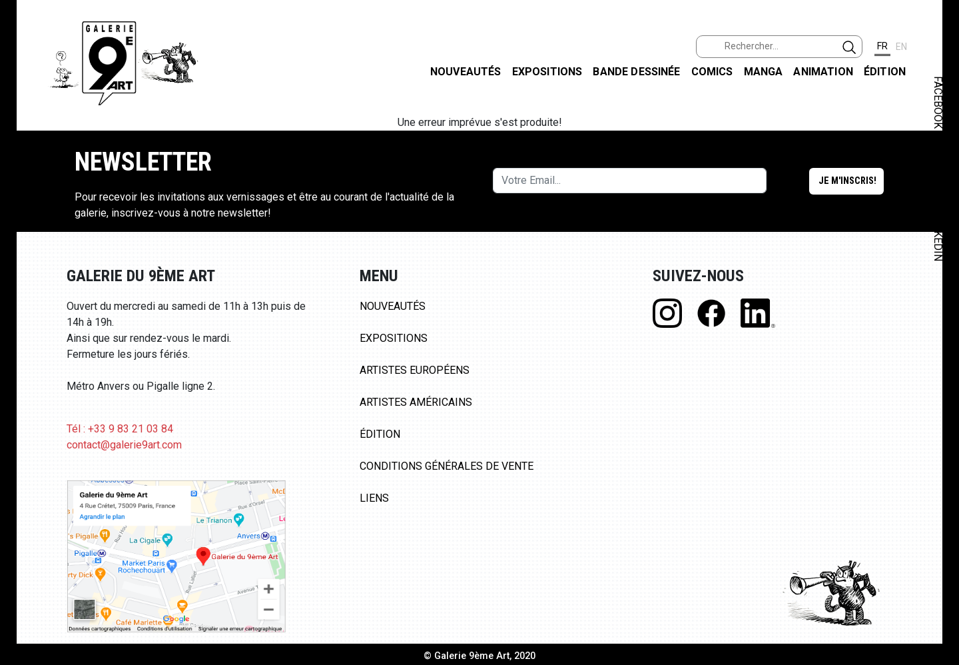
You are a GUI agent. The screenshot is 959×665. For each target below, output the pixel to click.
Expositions (547, 71)
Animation (822, 71)
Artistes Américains (416, 402)
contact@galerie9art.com (124, 444)
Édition (885, 71)
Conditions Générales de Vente (446, 466)
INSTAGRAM (938, 171)
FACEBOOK (938, 102)
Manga (763, 71)
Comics (712, 71)
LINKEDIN (938, 237)
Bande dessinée (636, 71)
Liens (374, 498)
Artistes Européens (415, 370)
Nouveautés (465, 71)
